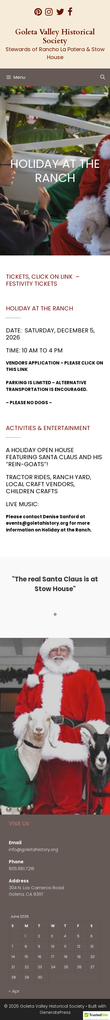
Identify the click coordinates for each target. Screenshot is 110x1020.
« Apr (14, 991)
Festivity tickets (31, 284)
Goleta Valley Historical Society (55, 36)
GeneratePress (55, 1012)
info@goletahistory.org (33, 849)
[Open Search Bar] (102, 77)
